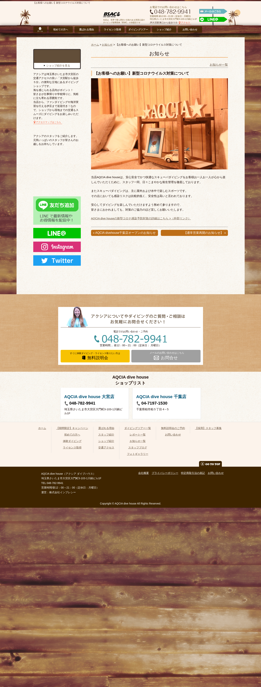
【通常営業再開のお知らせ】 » (205, 232)
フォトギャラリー (137, 633)
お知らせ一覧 (219, 64)
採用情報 (214, 29)
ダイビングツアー (138, 29)
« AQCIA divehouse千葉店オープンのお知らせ (124, 232)
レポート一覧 (138, 613)
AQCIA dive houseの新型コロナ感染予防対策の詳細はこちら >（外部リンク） (141, 218)
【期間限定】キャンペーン (72, 607)
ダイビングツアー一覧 (137, 607)
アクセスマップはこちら (48, 146)
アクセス (185, 22)
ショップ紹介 (164, 29)
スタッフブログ (137, 626)
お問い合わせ (189, 29)
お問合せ (169, 485)
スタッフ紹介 (106, 613)
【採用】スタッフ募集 (208, 607)
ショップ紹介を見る (58, 89)
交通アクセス (106, 626)
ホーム (40, 31)
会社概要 (143, 652)
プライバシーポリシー (165, 652)
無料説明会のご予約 (173, 607)
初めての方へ (60, 29)
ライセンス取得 (112, 29)
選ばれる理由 (86, 29)
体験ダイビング (72, 620)
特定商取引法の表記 (193, 652)
